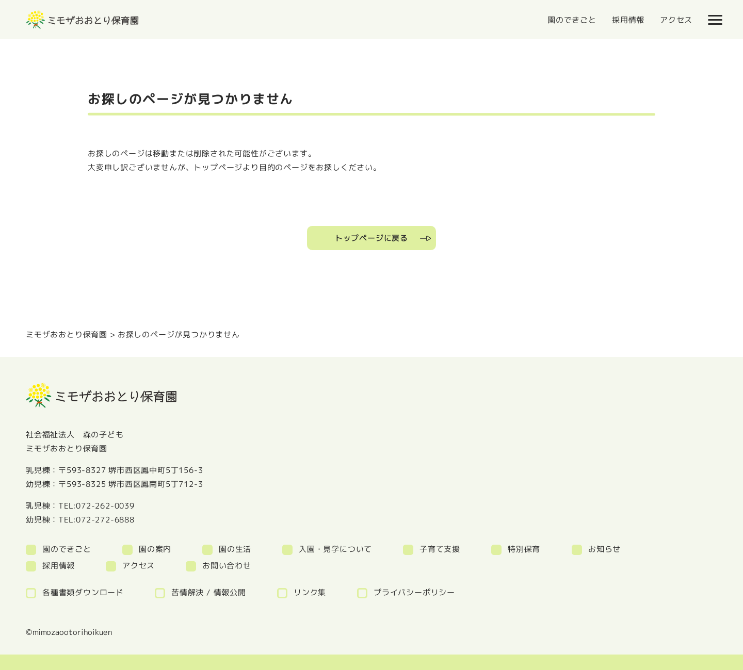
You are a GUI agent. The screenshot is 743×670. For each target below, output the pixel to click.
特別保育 (524, 549)
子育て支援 (439, 549)
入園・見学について (335, 549)
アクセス (676, 19)
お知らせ (604, 549)
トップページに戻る (371, 238)
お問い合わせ (226, 565)
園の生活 (235, 549)
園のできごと (571, 19)
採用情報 (628, 19)
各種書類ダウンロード (83, 592)
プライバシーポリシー (414, 592)
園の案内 (155, 549)
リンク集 (310, 592)
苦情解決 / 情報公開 (208, 592)
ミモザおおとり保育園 (66, 334)
